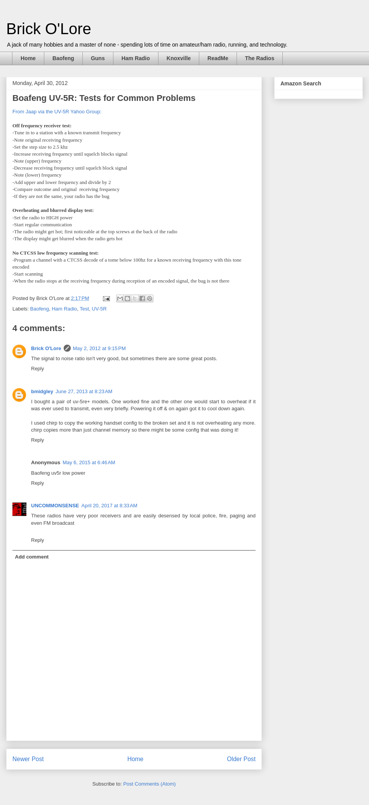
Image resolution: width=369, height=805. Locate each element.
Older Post (241, 759)
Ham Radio (136, 58)
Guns (98, 58)
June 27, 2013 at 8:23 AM (84, 391)
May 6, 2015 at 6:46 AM (89, 462)
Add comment (32, 557)
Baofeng (63, 58)
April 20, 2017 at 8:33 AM (110, 505)
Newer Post (28, 759)
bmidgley (42, 391)
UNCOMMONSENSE (55, 505)
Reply (37, 368)
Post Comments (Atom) (149, 784)
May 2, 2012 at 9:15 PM (99, 348)
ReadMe (217, 58)
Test (84, 309)
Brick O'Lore (48, 28)
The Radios (259, 58)
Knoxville (179, 58)
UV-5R (99, 309)
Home (28, 58)
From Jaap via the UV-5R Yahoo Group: (56, 112)
